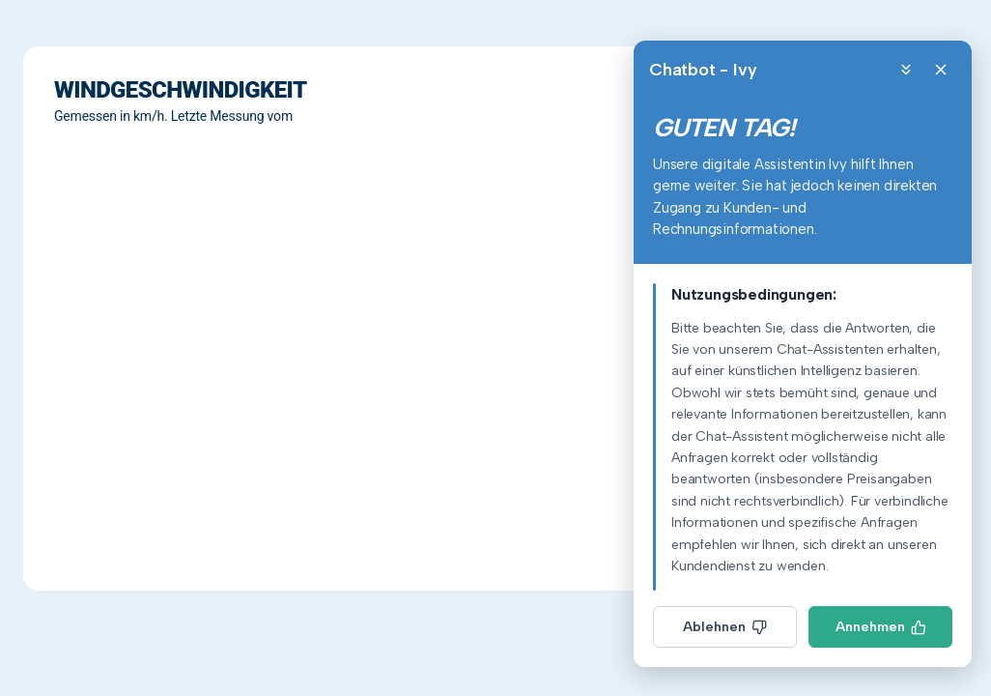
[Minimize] (906, 69)
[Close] (940, 69)
